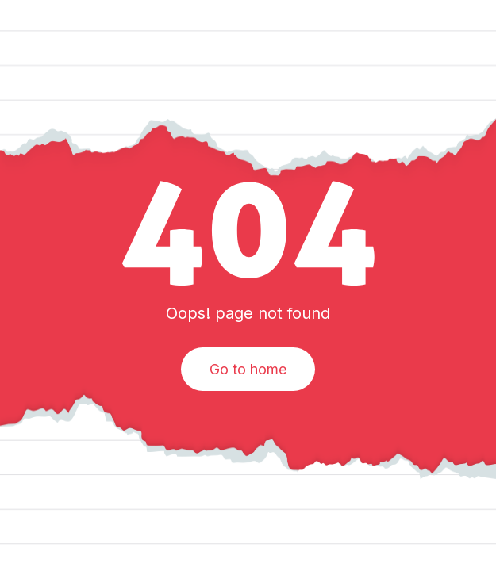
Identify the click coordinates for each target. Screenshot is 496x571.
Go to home (248, 369)
